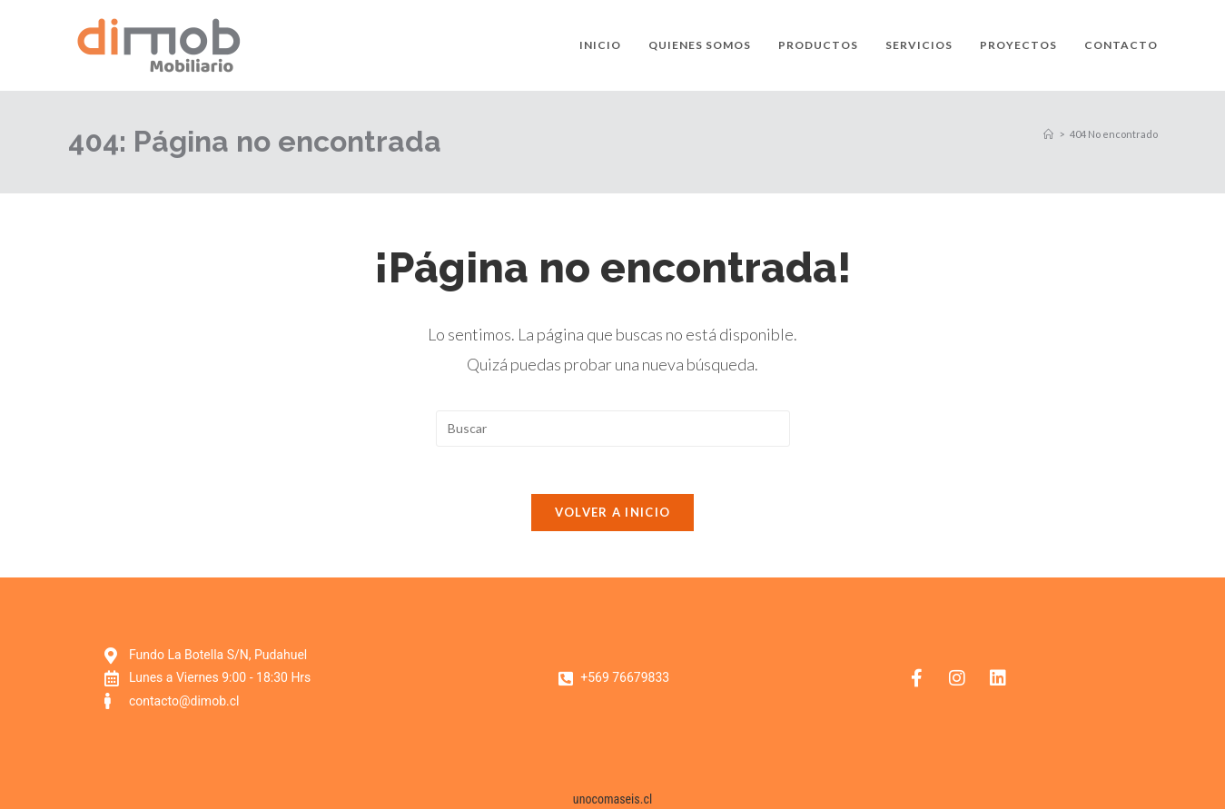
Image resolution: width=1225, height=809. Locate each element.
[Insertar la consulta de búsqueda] (613, 428)
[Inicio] (1048, 134)
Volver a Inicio (613, 520)
